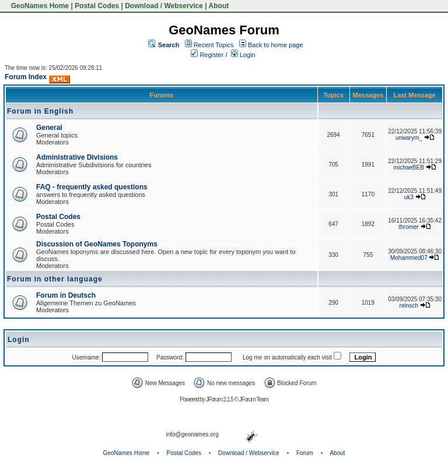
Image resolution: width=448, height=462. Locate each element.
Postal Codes (97, 6)
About (219, 6)
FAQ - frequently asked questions (92, 187)
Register (207, 54)
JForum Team (253, 399)
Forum (304, 453)
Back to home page (275, 44)
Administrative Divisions (77, 157)
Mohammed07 (409, 258)
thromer (409, 227)
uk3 (409, 197)
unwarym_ (409, 138)
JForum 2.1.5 (220, 399)
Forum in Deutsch (66, 295)
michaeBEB (409, 167)
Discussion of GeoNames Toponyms (97, 244)
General (49, 128)
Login (243, 54)
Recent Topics (214, 44)
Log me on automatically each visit (287, 357)
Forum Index (26, 77)
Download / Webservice (164, 6)
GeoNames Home (39, 6)
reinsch (409, 305)
